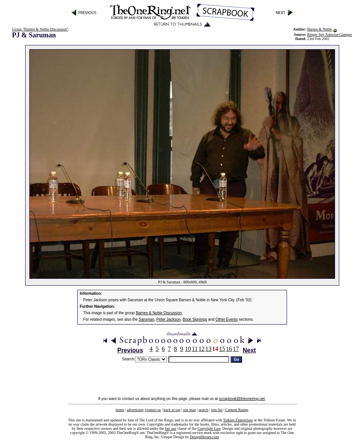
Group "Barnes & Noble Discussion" (40, 29)
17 (236, 349)
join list (216, 410)
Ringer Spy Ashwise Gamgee (329, 34)
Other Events (226, 319)
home (119, 410)
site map (189, 410)
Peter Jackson (168, 319)
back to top (172, 410)
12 (202, 349)
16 (229, 349)
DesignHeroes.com (204, 437)
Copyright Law (208, 428)
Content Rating (237, 410)
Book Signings (195, 319)
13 (208, 349)
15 (222, 349)
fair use (170, 428)
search (203, 410)
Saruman (146, 319)
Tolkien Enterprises (238, 420)
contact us (153, 410)
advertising (135, 410)
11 (194, 349)
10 (188, 349)
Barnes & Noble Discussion (159, 313)
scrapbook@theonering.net (242, 399)
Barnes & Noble (319, 29)
